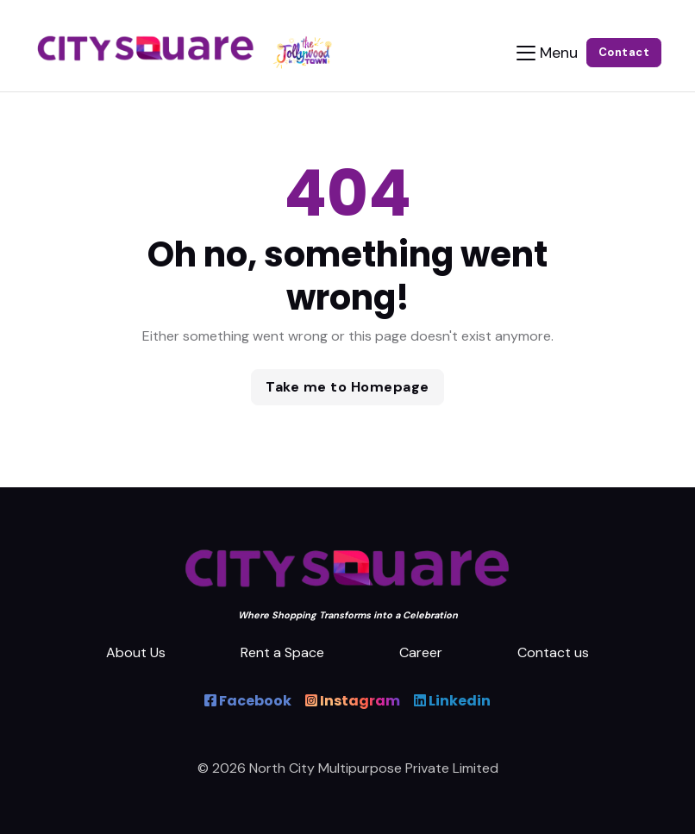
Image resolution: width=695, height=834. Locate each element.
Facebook (247, 701)
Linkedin (452, 701)
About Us (136, 652)
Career (420, 652)
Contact (624, 52)
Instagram (352, 701)
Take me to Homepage (347, 387)
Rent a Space (282, 652)
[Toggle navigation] (547, 53)
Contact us (553, 652)
